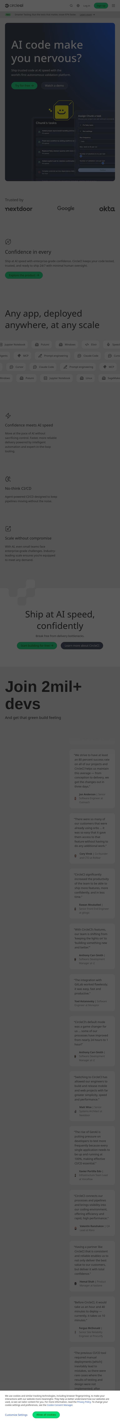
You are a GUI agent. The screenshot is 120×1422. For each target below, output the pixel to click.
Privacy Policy (84, 1401)
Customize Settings (16, 1415)
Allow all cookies (46, 1414)
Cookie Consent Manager (59, 1404)
